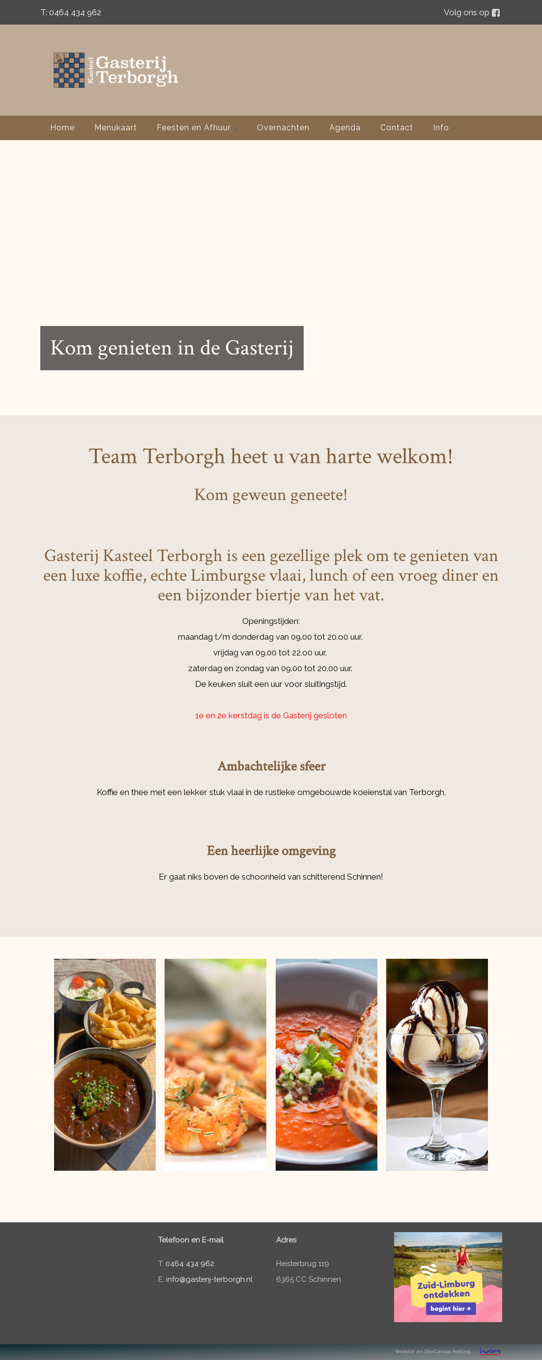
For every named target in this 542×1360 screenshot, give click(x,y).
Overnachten (283, 127)
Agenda (345, 127)
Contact (396, 127)
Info (444, 127)
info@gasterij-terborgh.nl (209, 1279)
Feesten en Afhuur (197, 127)
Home (62, 127)
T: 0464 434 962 (70, 12)
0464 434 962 (190, 1263)
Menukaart (115, 127)
